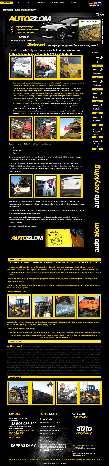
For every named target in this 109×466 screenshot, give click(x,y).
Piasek (82, 357)
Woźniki (82, 365)
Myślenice (45, 368)
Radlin (31, 360)
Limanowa (57, 368)
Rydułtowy (94, 360)
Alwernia (60, 367)
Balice (66, 367)
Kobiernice (39, 352)
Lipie (58, 354)
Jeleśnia (79, 351)
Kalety (92, 351)
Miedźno (40, 355)
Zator (22, 372)
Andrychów (25, 368)
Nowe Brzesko (63, 372)
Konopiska (65, 352)
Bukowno (91, 368)
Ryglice (35, 372)
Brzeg (88, 372)
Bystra (74, 346)
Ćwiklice (83, 347)
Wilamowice (48, 365)
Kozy (91, 352)
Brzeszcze (71, 368)
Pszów (17, 360)
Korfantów (36, 375)
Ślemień (23, 364)
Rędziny (57, 360)
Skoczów (34, 362)
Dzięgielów (34, 349)
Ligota (55, 354)
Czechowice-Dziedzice (34, 347)
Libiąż (49, 368)
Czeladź (46, 347)
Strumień (77, 362)
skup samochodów (58, 3)
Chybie (9, 347)
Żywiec (55, 367)
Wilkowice (58, 365)
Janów (43, 351)
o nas (18, 3)
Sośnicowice (55, 362)
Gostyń (92, 349)
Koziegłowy (86, 352)
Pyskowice (22, 360)
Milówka (71, 355)
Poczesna (37, 359)
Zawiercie (13, 367)
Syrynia (9, 364)
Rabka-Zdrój (61, 368)
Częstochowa (72, 347)
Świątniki (57, 372)
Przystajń (84, 359)
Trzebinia (30, 368)
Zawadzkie (53, 373)
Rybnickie (39, 351)
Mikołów (67, 355)
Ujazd (40, 375)
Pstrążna (9, 360)
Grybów (62, 370)
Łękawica (92, 354)
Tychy (94, 364)
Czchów (53, 372)
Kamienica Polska (11, 352)
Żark (41, 367)
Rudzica (75, 360)
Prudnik (96, 372)
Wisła (62, 365)
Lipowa (61, 354)
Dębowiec (17, 349)
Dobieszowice (23, 349)
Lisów (65, 354)
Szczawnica (47, 370)
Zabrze (98, 365)
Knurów (35, 352)
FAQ (77, 459)
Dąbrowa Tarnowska (77, 368)
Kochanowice (49, 352)
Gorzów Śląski (28, 375)
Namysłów (19, 373)
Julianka (84, 351)
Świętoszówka (48, 364)
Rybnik (90, 360)
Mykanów (88, 355)
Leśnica (18, 375)
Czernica (50, 347)
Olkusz (95, 367)
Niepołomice (14, 370)
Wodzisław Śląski (67, 365)
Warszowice (18, 365)
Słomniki (93, 370)
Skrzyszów (39, 362)
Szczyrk (19, 364)
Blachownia (44, 346)
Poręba (67, 359)
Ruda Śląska (66, 360)
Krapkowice (13, 373)
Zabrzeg (9, 367)
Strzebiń (82, 362)
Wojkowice (74, 365)
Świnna (53, 364)
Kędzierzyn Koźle (80, 372)
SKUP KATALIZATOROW (61, 459)
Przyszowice (90, 359)
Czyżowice (78, 347)
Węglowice (32, 365)
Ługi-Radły (9, 355)
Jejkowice (75, 351)
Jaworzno (64, 351)
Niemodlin (23, 373)
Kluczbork (92, 372)
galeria (29, 3)
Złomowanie (31, 459)
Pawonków (78, 357)
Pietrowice (94, 357)
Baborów (15, 375)
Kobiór (44, 352)
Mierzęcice (44, 355)
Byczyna (99, 373)
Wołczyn (70, 373)
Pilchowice (16, 359)
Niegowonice (21, 357)
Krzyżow (34, 354)
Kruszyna (12, 354)
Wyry (95, 365)
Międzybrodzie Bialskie (53, 355)
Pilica (20, 359)
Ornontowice (38, 357)
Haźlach (8, 351)
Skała (24, 372)
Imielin (16, 351)
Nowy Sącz (82, 367)
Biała (33, 375)
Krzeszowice (95, 368)
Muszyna (86, 370)
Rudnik (70, 360)
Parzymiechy (67, 357)
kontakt (73, 3)
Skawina (20, 368)
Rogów (60, 360)
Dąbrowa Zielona (10, 349)
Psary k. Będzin (96, 359)
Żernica (49, 367)
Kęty (42, 368)
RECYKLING (86, 459)
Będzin (29, 346)
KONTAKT (92, 459)
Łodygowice (97, 354)
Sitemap (97, 459)
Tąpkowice (66, 364)
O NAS (20, 459)
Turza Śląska (81, 364)
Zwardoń (37, 367)
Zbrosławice (18, 367)
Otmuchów (89, 373)
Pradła (71, 359)
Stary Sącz (28, 370)
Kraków (72, 372)
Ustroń (8, 365)
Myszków (98, 355)
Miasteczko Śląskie (29, 355)
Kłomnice (30, 352)
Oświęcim (86, 367)
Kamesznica (97, 351)
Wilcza (53, 365)
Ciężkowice (49, 372)
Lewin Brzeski (79, 373)
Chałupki (89, 346)
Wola (78, 365)
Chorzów (100, 346)
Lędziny (51, 354)
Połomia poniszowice (49, 359)
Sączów (99, 360)
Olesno (38, 373)
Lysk (81, 354)
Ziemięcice (32, 367)
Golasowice (73, 349)
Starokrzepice (71, 362)
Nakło (8, 357)
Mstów (79, 355)
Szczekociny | (14, 364)
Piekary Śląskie (88, 357)
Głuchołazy (62, 373)
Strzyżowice (87, 362)
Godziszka (68, 349)
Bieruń (39, 346)
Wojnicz (27, 372)
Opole (75, 372)
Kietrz (66, 373)
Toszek (70, 364)
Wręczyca (86, 365)
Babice (63, 367)
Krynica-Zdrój (85, 368)
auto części (41, 3)
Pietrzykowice (10, 359)
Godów (63, 349)
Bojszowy (55, 346)
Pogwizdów (41, 359)
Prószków (23, 375)
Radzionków (43, 360)
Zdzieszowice (34, 373)
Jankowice (28, 351)
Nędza (11, 357)
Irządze (19, 351)
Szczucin (18, 372)
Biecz (90, 370)
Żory (53, 367)
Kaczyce (88, 351)
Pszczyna (13, 360)
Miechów (67, 368)
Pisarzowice (25, 359)
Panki (62, 357)
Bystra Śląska (80, 346)
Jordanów (82, 370)
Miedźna (36, 355)
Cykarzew (22, 347)
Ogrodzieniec (27, 357)
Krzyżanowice (28, 354)
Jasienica (47, 351)
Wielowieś (38, 365)
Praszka (49, 373)
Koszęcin (81, 352)
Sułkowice (42, 370)
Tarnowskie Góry (59, 364)
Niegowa (15, 357)
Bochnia (9, 368)
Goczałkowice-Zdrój (56, 349)
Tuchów (38, 370)
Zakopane (16, 368)
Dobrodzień (94, 373)
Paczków (58, 373)
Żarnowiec (44, 367)
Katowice (21, 352)
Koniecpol (60, 352)
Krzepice (22, 354)
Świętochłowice (41, 364)
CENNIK (80, 459)
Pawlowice (53, 357)
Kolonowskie (10, 375)
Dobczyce (52, 370)
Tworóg (90, 364)
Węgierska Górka (26, 365)
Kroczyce (95, 352)
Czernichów (55, 347)
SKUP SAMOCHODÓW (49, 459)
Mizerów (76, 355)
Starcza (66, 362)
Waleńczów (13, 365)
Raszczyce (52, 360)
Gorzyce (89, 349)
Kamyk (17, 352)
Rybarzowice (85, 360)
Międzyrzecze (62, 355)
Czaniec (26, 347)
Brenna (64, 346)
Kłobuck (26, 352)
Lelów (47, 354)
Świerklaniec (28, 364)
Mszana (83, 355)
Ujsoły (97, 364)
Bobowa (31, 372)
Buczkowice (69, 346)
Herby (12, 351)
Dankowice (88, 347)
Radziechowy (37, 360)
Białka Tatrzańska (72, 367)
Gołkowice (84, 349)
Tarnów (77, 367)
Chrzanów (91, 367)
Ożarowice (48, 357)
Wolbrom (23, 370)
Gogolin (74, 373)
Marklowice (14, 355)
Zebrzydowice (26, 367)
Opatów (32, 357)
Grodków (46, 373)
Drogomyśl (29, 349)
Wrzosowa (91, 365)
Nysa (85, 372)
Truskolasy (75, 364)
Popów (56, 359)
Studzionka (92, 362)
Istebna (23, 351)
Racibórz (27, 360)
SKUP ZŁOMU (71, 459)
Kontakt (33, 226)
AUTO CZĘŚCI (39, 459)
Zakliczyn (68, 372)
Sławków (44, 362)
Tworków (86, 364)
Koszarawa (76, 352)
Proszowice (57, 370)
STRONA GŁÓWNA (13, 459)
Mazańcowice (21, 355)
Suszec (97, 362)
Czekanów (41, 347)
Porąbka (64, 359)
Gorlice (12, 368)
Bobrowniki (50, 346)
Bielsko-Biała (35, 346)
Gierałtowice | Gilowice (43, 349)
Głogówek (84, 373)
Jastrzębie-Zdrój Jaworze (55, 351)
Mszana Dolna (33, 370)
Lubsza (78, 354)
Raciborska (43, 354)
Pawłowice (73, 357)
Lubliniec (69, 354)
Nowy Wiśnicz (43, 372)
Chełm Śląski (94, 346)
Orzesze (43, 357)
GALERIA (25, 459)
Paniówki (58, 357)
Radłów (38, 372)
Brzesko (52, 368)
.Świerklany (34, 364)
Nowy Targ (99, 367)
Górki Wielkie (98, 349)
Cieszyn (17, 347)
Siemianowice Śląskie (11, 362)
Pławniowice (31, 359)
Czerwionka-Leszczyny (64, 347)
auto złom (6, 3)
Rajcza (47, 360)
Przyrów (80, 359)
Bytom (84, 346)
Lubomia (74, 354)
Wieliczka (34, 368)
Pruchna (75, 359)
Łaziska (85, 354)
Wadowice (38, 368)
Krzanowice (17, 354)
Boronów (60, 346)
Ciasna (13, 347)
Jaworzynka (69, 351)
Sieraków (25, 362)
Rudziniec (79, 360)
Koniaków (55, 352)
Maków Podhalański (68, 370)
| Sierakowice (20, 362)
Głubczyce (28, 373)
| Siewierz (29, 362)
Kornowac (71, 352)
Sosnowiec (49, 362)
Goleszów (79, 349)
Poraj (60, 359)
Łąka (88, 354)
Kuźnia (38, 354)
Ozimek (42, 373)
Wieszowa (43, 365)
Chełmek (19, 370)
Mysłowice (92, 355)
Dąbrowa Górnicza (95, 347)
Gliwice (50, 349)
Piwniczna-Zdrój (76, 370)
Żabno (15, 372)
